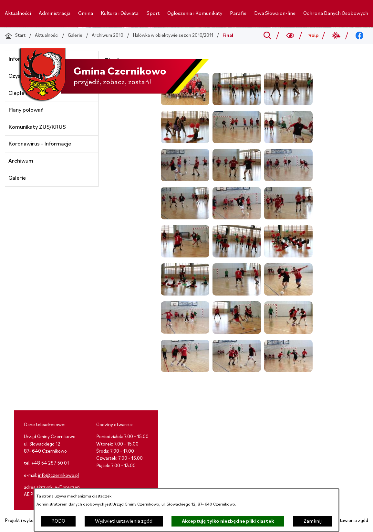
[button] (236, 103)
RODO (58, 521)
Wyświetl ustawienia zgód (123, 521)
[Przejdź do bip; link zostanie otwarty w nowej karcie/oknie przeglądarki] (313, 35)
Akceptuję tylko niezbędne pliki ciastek (228, 521)
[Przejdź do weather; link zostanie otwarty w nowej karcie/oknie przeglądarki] (336, 35)
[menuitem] (18, 13)
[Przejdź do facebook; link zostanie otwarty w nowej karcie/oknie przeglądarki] (359, 35)
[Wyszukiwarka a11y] (290, 35)
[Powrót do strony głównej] (15, 35)
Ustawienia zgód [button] (351, 520)
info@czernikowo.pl (58, 475)
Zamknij (313, 521)
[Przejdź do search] (267, 35)
